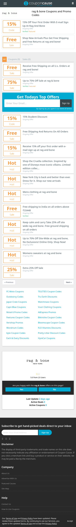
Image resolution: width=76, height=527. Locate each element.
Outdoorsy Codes (14, 296)
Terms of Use (11, 518)
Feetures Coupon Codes (18, 317)
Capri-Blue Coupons (16, 307)
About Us (5, 473)
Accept (70, 521)
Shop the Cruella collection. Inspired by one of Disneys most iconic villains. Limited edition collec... (47, 165)
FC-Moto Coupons (15, 291)
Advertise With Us (9, 478)
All (4, 59)
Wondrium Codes (14, 327)
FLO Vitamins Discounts (49, 327)
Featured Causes (9, 483)
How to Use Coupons (10, 509)
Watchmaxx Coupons (48, 301)
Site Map (5, 488)
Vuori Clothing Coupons (49, 307)
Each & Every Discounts (17, 338)
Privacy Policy (27, 518)
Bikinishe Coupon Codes (50, 317)
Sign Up (45, 432)
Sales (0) (27, 59)
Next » (69, 282)
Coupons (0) (14, 59)
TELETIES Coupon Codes (50, 291)
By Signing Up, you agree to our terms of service (54, 109)
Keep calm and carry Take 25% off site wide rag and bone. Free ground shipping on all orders (46, 226)
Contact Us (6, 504)
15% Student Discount (35, 116)
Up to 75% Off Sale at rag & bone (41, 80)
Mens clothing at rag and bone (40, 191)
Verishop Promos (14, 322)
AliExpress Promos (47, 312)
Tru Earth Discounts (47, 296)
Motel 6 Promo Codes (16, 312)
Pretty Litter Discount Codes (51, 333)
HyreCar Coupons (46, 338)
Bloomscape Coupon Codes (51, 322)
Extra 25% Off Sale (33, 267)
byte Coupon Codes (15, 333)
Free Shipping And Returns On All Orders (45, 131)
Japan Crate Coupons (16, 301)
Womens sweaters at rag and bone (42, 253)
